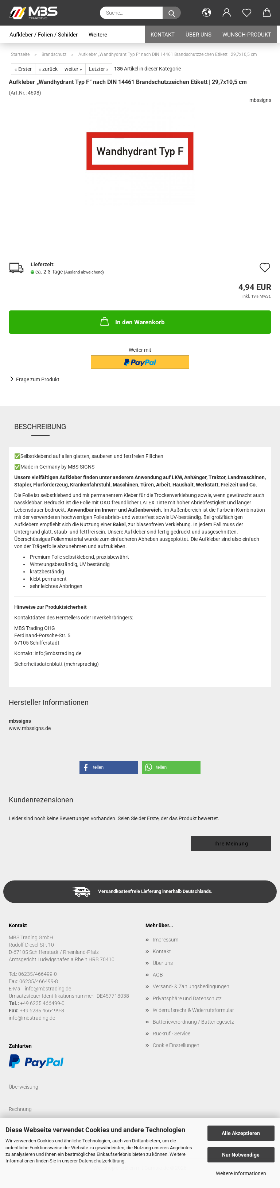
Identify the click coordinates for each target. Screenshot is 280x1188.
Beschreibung (40, 426)
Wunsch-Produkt (246, 34)
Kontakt (163, 34)
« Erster (23, 69)
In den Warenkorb (132, 321)
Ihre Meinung (231, 844)
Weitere (98, 34)
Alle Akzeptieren (241, 1133)
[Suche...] (172, 13)
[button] (207, 13)
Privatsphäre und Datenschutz (187, 998)
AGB (158, 975)
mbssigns (260, 100)
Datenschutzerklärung (101, 1161)
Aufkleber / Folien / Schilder (43, 34)
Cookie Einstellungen (176, 1045)
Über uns (198, 34)
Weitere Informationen (241, 1173)
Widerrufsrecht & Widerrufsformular (193, 1010)
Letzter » (99, 69)
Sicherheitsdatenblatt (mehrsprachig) (56, 664)
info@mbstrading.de (32, 1018)
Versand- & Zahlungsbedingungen (191, 986)
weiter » (73, 69)
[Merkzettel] (247, 13)
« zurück (48, 69)
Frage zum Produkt (37, 379)
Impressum (165, 940)
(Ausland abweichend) (84, 272)
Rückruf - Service (171, 1033)
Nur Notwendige (241, 1155)
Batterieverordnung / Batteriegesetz (193, 1022)
